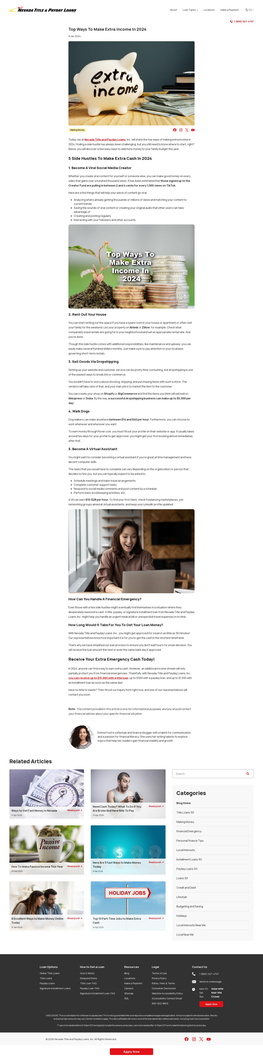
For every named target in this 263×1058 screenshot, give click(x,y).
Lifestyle (181, 897)
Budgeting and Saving (189, 906)
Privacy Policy (159, 978)
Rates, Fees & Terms (163, 983)
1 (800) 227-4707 (242, 21)
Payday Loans (47, 983)
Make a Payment (133, 983)
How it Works (87, 973)
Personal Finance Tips (190, 840)
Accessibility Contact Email (167, 998)
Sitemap (129, 993)
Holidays (181, 916)
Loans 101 (182, 878)
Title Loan (88, 983)
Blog (126, 973)
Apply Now (211, 1004)
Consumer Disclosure (164, 988)
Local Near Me (185, 934)
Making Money (77, 129)
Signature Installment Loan (97, 993)
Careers (128, 988)
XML (126, 998)
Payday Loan (89, 988)
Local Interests (185, 850)
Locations (129, 978)
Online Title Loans (50, 973)
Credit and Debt (186, 887)
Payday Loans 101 (186, 869)
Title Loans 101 (185, 812)
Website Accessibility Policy (167, 993)
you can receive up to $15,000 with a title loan (98, 678)
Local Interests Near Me (191, 925)
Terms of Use (159, 973)
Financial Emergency (188, 831)
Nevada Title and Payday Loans (105, 139)
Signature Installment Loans (55, 988)
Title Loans (46, 978)
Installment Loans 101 (189, 859)
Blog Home (183, 803)
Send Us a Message (207, 981)
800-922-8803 (160, 1003)
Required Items (88, 978)
